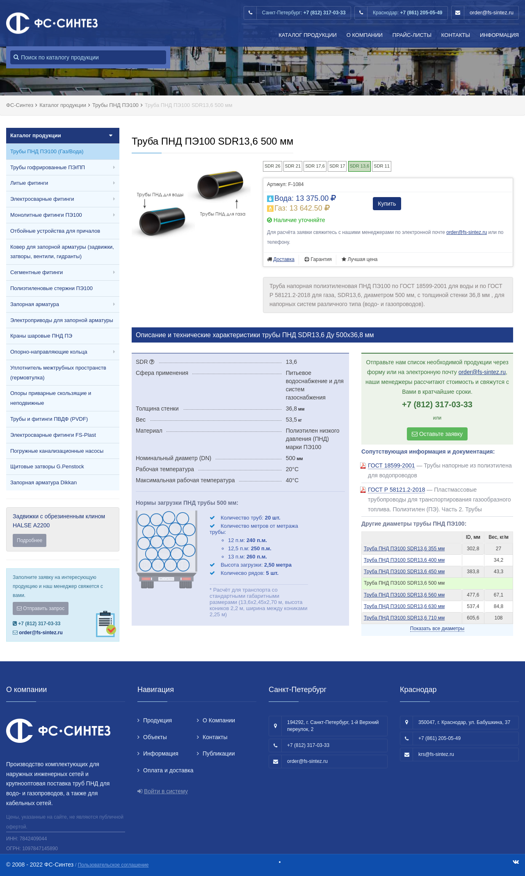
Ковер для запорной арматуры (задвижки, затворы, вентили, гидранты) (62, 252)
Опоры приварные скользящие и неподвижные (50, 398)
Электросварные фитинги (42, 199)
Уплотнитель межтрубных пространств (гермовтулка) (58, 373)
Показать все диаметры (437, 628)
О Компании (365, 35)
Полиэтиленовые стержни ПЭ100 (51, 288)
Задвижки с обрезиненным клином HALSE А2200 (63, 530)
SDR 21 (293, 165)
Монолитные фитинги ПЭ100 (46, 215)
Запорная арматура (34, 304)
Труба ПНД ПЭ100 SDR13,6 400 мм (404, 560)
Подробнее (29, 540)
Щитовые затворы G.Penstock (47, 466)
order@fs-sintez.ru (492, 12)
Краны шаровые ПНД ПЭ (41, 336)
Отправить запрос (40, 608)
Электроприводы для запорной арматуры (61, 320)
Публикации (219, 753)
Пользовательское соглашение (113, 865)
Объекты (155, 737)
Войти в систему (166, 791)
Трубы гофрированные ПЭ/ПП (47, 167)
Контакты (455, 35)
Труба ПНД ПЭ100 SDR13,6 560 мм (404, 595)
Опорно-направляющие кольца (48, 352)
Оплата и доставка (168, 770)
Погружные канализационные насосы (56, 451)
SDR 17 (337, 165)
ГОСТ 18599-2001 (391, 465)
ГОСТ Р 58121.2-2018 (396, 489)
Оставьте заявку (437, 434)
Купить (387, 203)
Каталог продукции (307, 35)
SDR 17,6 (315, 165)
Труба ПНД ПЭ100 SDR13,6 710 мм (404, 618)
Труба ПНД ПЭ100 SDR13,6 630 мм (404, 606)
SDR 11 (382, 165)
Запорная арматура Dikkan (43, 482)
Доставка (283, 259)
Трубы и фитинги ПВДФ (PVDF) (49, 419)
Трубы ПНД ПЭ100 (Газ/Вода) (47, 151)
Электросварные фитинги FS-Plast (53, 435)
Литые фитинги (29, 183)
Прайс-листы (412, 35)
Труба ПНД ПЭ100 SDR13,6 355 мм (404, 548)
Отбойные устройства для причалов (55, 231)
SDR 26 (273, 165)
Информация (499, 35)
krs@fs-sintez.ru (436, 754)
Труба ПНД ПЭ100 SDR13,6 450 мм (404, 571)
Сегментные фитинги (36, 272)
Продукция (157, 720)
